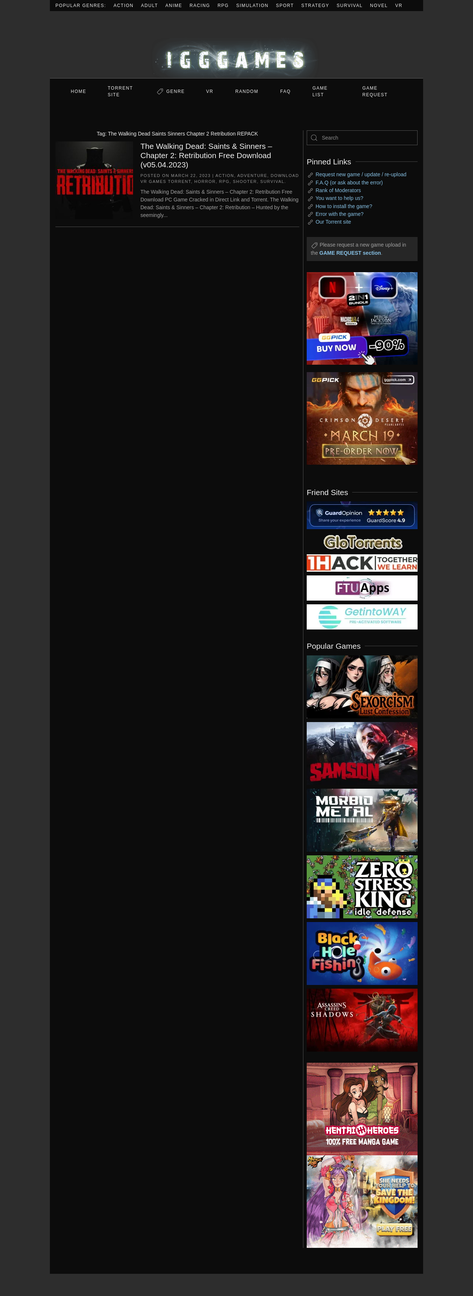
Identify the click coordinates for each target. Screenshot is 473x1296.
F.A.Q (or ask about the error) (349, 183)
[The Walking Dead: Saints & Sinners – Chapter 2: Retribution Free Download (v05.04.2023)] (94, 180)
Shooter (245, 181)
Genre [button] (175, 91)
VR (399, 5)
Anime (174, 5)
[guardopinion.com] (362, 515)
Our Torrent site (333, 222)
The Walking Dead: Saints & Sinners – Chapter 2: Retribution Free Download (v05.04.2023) (206, 155)
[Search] (362, 137)
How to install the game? (344, 206)
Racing (200, 5)
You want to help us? (339, 198)
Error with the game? (340, 214)
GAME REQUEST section (350, 253)
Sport (285, 5)
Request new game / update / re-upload (361, 174)
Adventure (252, 175)
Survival (350, 5)
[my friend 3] (362, 562)
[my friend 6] (362, 588)
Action (123, 5)
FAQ (285, 91)
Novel (379, 5)
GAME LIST (320, 91)
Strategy (315, 5)
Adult (149, 5)
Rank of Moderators (338, 190)
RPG (223, 5)
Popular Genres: (80, 5)
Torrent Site (120, 91)
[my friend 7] (362, 616)
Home (78, 91)
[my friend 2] (362, 541)
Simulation (252, 5)
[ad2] (358, 1109)
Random (246, 91)
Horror (205, 181)
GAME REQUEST (375, 91)
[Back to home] (236, 44)
